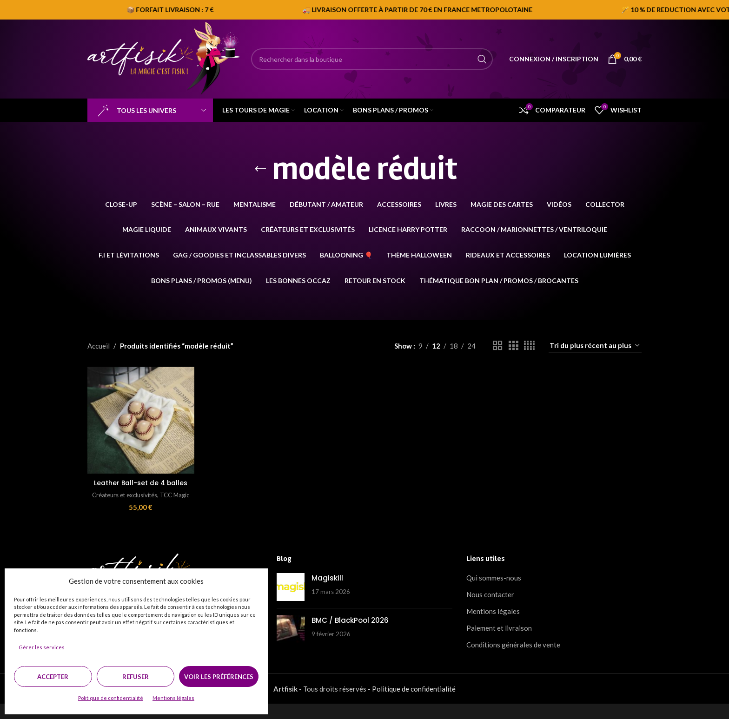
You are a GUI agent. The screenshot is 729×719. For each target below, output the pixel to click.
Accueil (98, 346)
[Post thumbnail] (291, 603)
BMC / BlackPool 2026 (350, 636)
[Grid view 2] (497, 345)
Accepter (52, 676)
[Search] (372, 59)
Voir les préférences (218, 676)
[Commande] (595, 346)
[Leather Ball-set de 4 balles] (139, 418)
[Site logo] (164, 58)
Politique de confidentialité (110, 698)
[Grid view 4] (529, 345)
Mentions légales (173, 698)
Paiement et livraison (499, 644)
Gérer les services (42, 647)
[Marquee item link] (385, 10)
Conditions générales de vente (513, 660)
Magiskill (327, 594)
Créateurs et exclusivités (131, 501)
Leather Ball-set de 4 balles (139, 484)
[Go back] (260, 169)
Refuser (135, 676)
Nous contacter (490, 610)
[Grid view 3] (513, 345)
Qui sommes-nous (493, 593)
